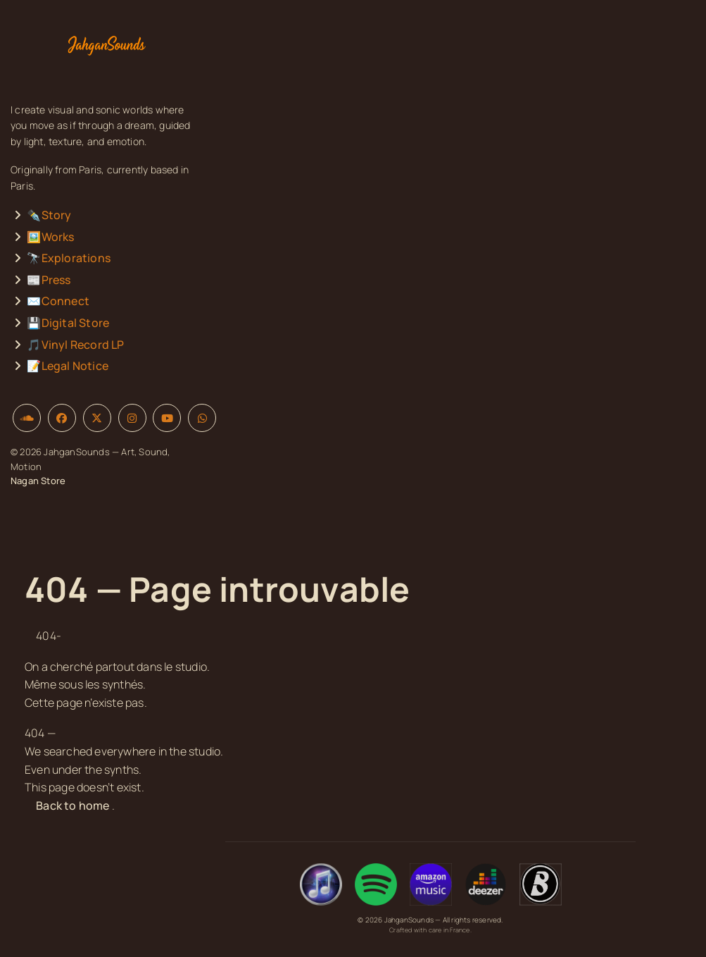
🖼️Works (50, 237)
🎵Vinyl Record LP (75, 344)
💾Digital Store (68, 323)
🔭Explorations (69, 258)
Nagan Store (38, 480)
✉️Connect (58, 301)
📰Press (48, 280)
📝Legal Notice (67, 365)
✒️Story (49, 215)
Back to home (72, 805)
